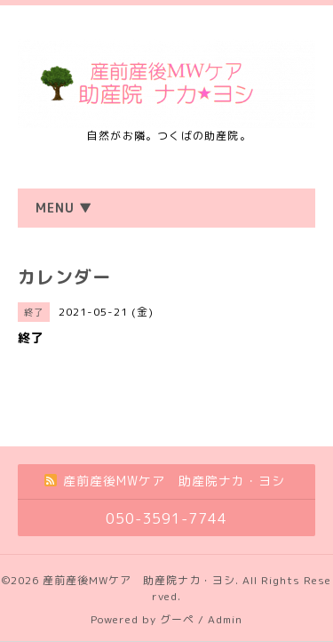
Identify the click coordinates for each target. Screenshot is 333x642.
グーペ (177, 619)
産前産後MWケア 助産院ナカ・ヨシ (139, 580)
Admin (225, 619)
